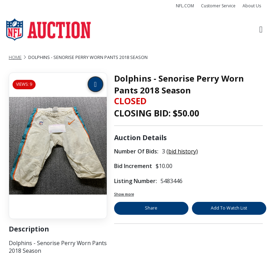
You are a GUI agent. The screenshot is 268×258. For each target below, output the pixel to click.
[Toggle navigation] (261, 30)
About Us (252, 6)
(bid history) (182, 151)
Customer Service (218, 6)
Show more (124, 194)
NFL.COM (185, 6)
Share (151, 208)
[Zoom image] (95, 84)
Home (15, 57)
